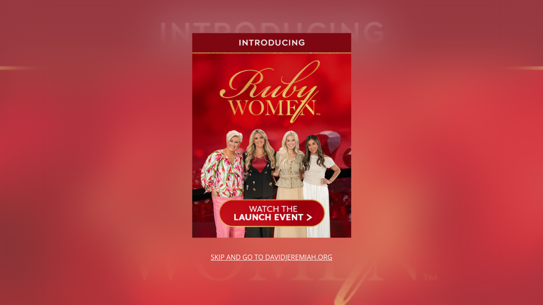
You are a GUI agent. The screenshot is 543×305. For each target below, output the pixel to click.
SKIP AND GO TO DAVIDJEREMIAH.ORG (272, 257)
